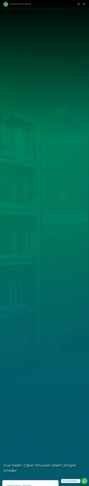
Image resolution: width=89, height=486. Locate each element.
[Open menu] (84, 4)
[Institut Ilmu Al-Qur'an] (17, 4)
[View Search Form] (78, 4)
